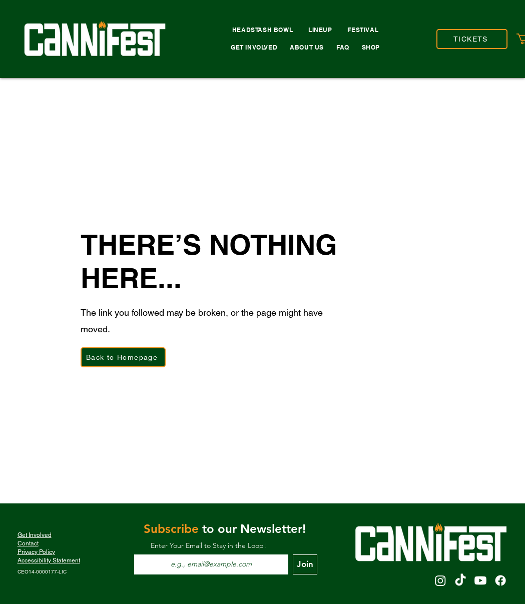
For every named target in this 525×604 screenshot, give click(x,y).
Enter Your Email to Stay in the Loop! (208, 545)
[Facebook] (500, 580)
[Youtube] (480, 580)
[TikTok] (460, 580)
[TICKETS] (471, 39)
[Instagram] (440, 580)
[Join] (305, 564)
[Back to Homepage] (123, 357)
